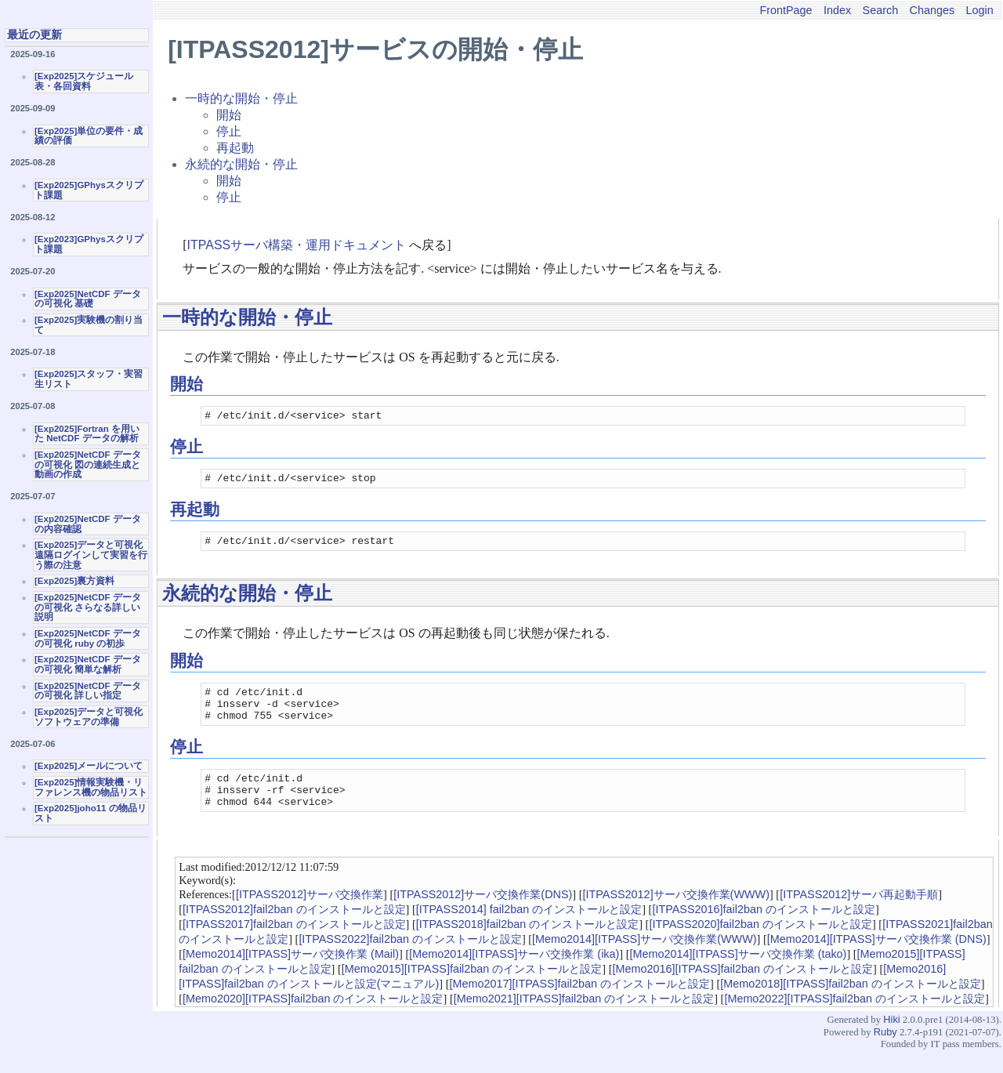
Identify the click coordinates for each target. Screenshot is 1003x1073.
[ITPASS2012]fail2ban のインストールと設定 (294, 930)
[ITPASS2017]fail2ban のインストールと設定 (294, 945)
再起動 (235, 147)
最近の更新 (34, 34)
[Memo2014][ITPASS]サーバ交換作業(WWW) (644, 960)
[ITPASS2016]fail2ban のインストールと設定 (763, 930)
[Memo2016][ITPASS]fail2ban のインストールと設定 (743, 990)
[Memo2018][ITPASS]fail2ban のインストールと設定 (850, 1005)
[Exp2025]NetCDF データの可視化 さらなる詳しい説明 (87, 607)
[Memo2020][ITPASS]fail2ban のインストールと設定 (313, 1019)
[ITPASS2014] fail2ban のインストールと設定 (529, 930)
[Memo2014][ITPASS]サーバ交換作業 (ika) (514, 975)
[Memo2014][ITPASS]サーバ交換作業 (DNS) (877, 960)
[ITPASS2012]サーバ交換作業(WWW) (676, 915)
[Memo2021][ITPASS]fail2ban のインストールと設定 (584, 1019)
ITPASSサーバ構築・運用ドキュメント (297, 245)
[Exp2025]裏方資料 (74, 580)
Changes (932, 10)
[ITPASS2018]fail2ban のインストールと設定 (527, 945)
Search (881, 10)
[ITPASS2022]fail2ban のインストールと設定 (410, 960)
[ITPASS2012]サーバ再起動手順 (859, 915)
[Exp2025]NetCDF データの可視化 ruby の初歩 (87, 638)
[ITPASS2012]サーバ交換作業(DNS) (482, 915)
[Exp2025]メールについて (88, 765)
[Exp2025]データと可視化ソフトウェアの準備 (88, 717)
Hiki (891, 1040)
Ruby (885, 1053)
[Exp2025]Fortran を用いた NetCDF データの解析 (86, 434)
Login (980, 10)
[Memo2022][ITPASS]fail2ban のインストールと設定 (854, 1019)
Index (837, 10)
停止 (228, 131)
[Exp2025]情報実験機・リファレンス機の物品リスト (90, 787)
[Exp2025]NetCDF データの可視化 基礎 (87, 299)
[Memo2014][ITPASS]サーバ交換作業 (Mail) (291, 975)
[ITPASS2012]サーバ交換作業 (309, 915)
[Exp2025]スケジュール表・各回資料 (83, 81)
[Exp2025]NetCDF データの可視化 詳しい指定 (87, 691)
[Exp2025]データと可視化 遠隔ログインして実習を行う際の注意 (90, 554)
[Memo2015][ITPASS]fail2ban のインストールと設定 (472, 990)
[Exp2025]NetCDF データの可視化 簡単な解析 (87, 664)
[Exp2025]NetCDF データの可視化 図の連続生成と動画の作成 (87, 464)
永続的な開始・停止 (241, 164)
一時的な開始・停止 (241, 98)
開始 (228, 114)
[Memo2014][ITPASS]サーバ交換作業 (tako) (738, 975)
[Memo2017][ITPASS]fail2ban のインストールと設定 (579, 1005)
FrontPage (785, 10)
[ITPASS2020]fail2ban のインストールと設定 (760, 945)
